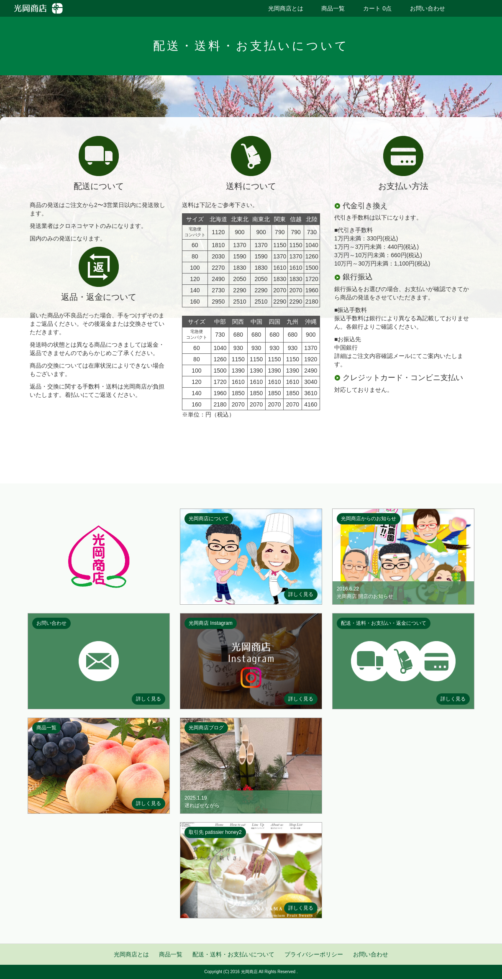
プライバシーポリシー (313, 954)
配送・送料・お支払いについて (233, 954)
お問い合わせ (427, 8)
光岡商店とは (285, 8)
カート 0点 (377, 8)
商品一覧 (333, 8)
